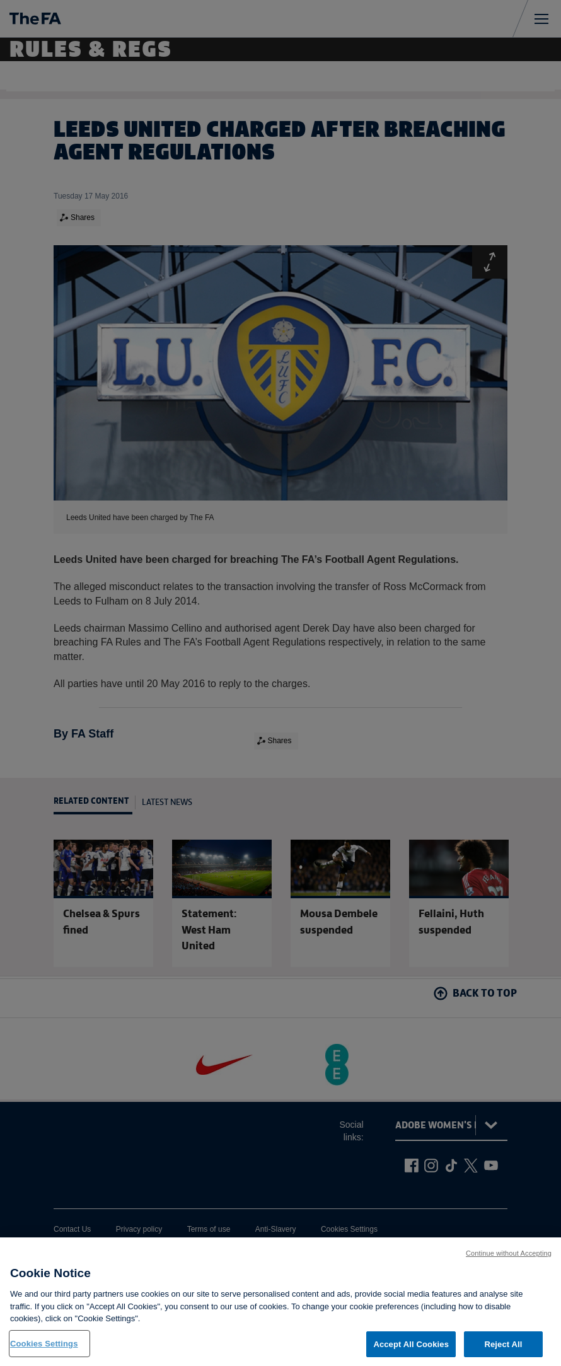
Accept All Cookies (411, 1351)
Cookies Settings (44, 1350)
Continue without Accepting (509, 1260)
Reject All (503, 1351)
